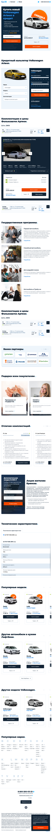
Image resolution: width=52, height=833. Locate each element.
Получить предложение (12, 41)
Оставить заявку (13, 503)
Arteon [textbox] (6, 93)
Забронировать (39, 194)
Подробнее (27, 240)
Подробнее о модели (23, 462)
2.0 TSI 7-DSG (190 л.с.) (11, 535)
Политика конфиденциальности (7, 829)
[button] (3, 153)
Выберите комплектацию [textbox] (11, 99)
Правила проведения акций (20, 829)
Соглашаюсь (41, 827)
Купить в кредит (36, 46)
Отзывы (30, 797)
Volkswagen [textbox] (8, 87)
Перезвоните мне (26, 802)
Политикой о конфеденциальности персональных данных (40, 822)
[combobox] (15, 87)
